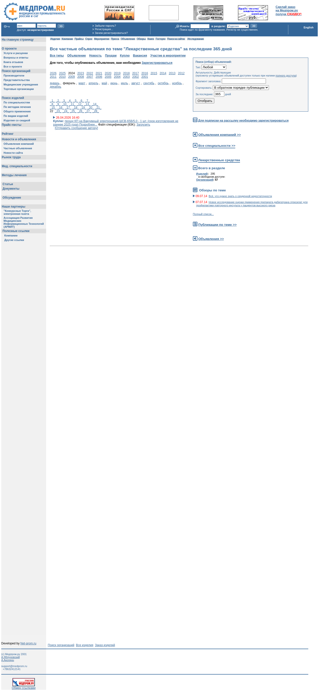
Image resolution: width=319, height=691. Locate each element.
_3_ (64, 100)
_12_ (80, 104)
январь (55, 83)
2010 (62, 76)
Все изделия (84, 645)
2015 (154, 73)
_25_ (73, 111)
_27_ (88, 111)
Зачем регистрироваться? (111, 32)
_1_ (52, 100)
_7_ (87, 100)
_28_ (95, 111)
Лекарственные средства (219, 160)
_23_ (58, 111)
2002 (135, 76)
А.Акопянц (7, 660)
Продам (110, 55)
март (82, 83)
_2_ (58, 100)
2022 (89, 73)
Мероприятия (102, 38)
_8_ (52, 104)
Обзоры (141, 38)
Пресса (114, 38)
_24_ (65, 111)
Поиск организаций (61, 645)
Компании (67, 38)
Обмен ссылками (24, 687)
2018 (126, 73)
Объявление (76, 55)
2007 (89, 76)
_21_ (98, 107)
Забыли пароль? (105, 25)
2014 (163, 73)
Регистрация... (104, 29)
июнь (114, 83)
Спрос (89, 38)
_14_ (94, 104)
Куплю (125, 55)
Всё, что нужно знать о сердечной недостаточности (240, 196)
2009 (71, 76)
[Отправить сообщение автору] (76, 128)
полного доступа (286, 75)
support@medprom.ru (14, 666)
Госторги (160, 38)
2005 (108, 76)
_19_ (83, 107)
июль (124, 83)
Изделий (202, 173)
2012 (181, 73)
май (104, 83)
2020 (108, 73)
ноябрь (177, 83)
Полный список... (203, 214)
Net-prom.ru (28, 643)
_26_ (80, 111)
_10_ (65, 104)
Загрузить (143, 124)
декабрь (55, 86)
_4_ (69, 100)
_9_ (58, 104)
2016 (144, 73)
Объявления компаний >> (219, 135)
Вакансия (140, 55)
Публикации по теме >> (217, 225)
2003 (126, 76)
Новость (95, 55)
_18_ (75, 107)
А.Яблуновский (10, 657)
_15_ (53, 107)
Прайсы (79, 38)
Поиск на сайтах (176, 38)
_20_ (90, 107)
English (309, 27)
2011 (53, 76)
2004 (117, 76)
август (135, 83)
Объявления (127, 38)
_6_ (81, 100)
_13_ (87, 104)
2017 (135, 73)
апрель (93, 83)
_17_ (68, 107)
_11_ (72, 104)
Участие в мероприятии (168, 55)
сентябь (148, 83)
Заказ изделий (105, 645)
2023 (80, 73)
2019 (117, 73)
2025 (62, 73)
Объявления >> (211, 239)
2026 (53, 73)
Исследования (195, 38)
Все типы (57, 55)
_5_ (75, 100)
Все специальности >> (216, 146)
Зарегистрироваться (157, 63)
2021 (99, 73)
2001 (144, 76)
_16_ (60, 107)
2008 (80, 76)
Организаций (204, 179)
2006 (99, 76)
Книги (150, 38)
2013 (172, 73)
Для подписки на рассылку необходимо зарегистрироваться (243, 120)
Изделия (55, 38)
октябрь (163, 83)
